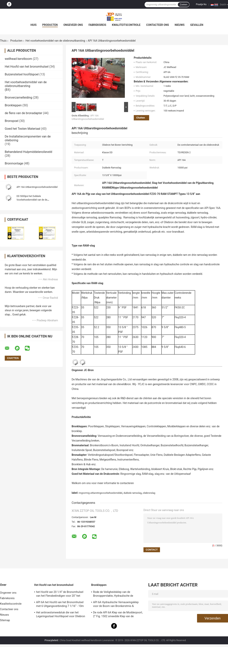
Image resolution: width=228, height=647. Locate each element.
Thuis (3, 40)
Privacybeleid (51, 640)
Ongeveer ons (73, 24)
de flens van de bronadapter (23, 113)
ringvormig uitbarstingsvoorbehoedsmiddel (100, 493)
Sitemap (5, 620)
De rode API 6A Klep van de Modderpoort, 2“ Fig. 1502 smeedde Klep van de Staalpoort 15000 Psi (118, 615)
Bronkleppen (13, 105)
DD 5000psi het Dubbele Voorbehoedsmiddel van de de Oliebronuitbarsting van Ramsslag (34, 200)
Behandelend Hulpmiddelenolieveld (28, 152)
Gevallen (196, 24)
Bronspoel (11, 121)
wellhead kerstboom (18, 59)
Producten (50, 24)
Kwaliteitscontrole (126, 24)
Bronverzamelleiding (18, 97)
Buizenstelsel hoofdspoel (22, 74)
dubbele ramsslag (133, 493)
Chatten (140, 117)
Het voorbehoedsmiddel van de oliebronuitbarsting (55, 40)
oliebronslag (149, 493)
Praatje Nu (201, 4)
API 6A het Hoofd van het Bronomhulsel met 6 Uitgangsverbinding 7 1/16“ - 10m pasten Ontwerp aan (60, 605)
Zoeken (183, 4)
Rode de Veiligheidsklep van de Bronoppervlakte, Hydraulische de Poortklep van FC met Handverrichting (116, 594)
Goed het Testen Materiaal (22, 128)
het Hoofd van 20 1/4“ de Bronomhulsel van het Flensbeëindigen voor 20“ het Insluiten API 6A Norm (59, 594)
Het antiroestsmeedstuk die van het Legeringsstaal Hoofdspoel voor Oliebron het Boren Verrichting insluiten (60, 615)
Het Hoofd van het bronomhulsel (26, 66)
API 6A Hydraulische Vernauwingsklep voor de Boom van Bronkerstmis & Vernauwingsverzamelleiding (116, 605)
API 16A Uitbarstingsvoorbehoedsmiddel (37, 187)
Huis (33, 24)
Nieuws (179, 24)
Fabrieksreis (97, 24)
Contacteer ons (157, 24)
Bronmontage (14, 163)
